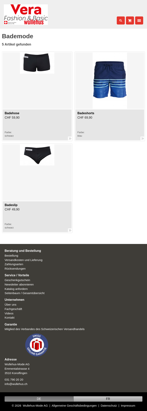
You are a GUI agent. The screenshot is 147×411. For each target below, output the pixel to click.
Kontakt (10, 317)
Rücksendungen (15, 268)
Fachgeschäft (13, 309)
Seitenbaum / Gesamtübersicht (25, 293)
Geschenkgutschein (17, 280)
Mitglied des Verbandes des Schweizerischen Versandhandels (45, 329)
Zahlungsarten (14, 264)
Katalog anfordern (16, 288)
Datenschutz (109, 405)
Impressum (128, 405)
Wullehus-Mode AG (35, 405)
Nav (139, 20)
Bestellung (11, 255)
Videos (9, 313)
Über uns (10, 304)
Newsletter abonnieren (19, 284)
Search (121, 20)
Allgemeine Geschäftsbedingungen (74, 405)
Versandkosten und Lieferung (23, 260)
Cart (130, 20)
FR (108, 398)
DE (39, 398)
